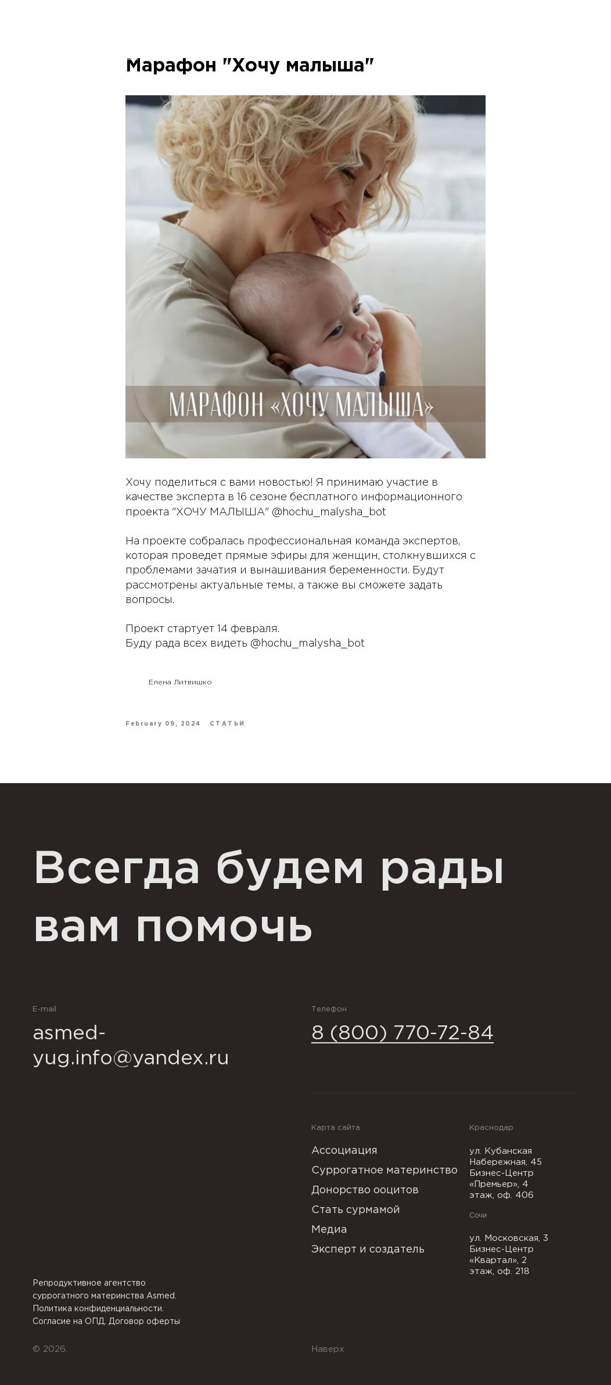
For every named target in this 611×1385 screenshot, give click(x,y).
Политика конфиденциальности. (98, 1308)
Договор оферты (144, 1321)
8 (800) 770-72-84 (402, 1033)
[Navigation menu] (591, 43)
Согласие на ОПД (69, 1321)
